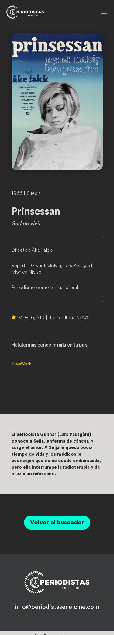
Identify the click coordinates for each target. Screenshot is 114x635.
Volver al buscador (57, 522)
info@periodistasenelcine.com (57, 607)
